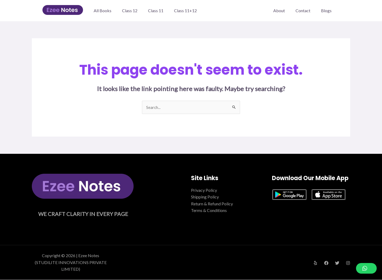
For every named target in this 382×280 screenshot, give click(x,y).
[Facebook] (326, 263)
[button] (366, 268)
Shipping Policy (205, 197)
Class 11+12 (185, 10)
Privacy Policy (204, 190)
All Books (102, 10)
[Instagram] (348, 263)
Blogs (327, 10)
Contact (306, 10)
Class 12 (129, 10)
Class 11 (155, 10)
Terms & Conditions (209, 210)
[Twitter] (337, 263)
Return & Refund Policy (212, 203)
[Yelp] (315, 263)
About (284, 10)
